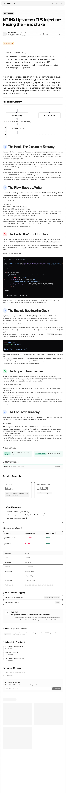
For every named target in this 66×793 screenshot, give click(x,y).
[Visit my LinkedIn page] (25, 33)
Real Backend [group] (49, 114)
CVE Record (9, 675)
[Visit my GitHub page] (23, 33)
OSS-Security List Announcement (15, 672)
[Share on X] (40, 34)
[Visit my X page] (21, 33)
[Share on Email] (50, 34)
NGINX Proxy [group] (16, 115)
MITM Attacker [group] (18, 129)
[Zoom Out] (5, 130)
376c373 (7, 466)
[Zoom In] (5, 127)
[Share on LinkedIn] (43, 34)
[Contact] (52, 3)
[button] (16, 14)
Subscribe (57, 688)
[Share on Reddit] (47, 34)
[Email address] (28, 688)
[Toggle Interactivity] (5, 132)
